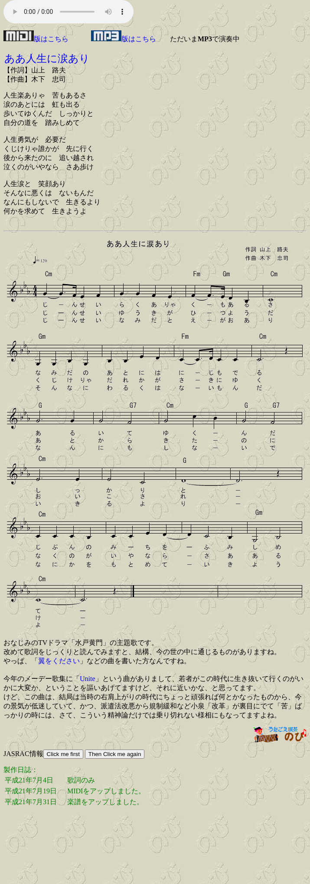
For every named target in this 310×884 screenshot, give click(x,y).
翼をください (59, 661)
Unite (87, 678)
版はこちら (36, 39)
